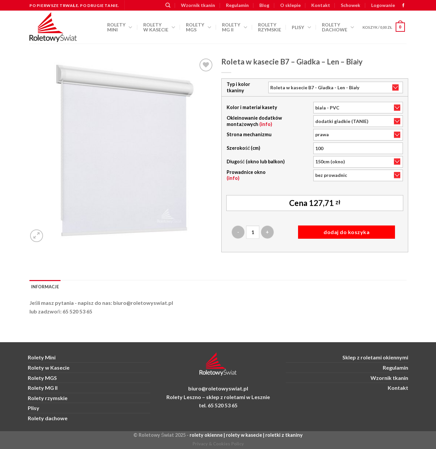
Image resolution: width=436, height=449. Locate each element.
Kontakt (320, 5)
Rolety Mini (119, 27)
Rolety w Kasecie (48, 367)
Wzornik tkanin (198, 5)
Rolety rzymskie (269, 27)
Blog (264, 5)
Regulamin (237, 5)
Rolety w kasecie (159, 27)
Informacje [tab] (45, 286)
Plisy (301, 27)
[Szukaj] (167, 5)
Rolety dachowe (338, 27)
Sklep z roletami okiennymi (375, 357)
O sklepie (290, 5)
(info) (265, 124)
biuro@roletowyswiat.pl (143, 303)
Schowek (350, 5)
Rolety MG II (234, 27)
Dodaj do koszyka (347, 232)
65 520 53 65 (77, 311)
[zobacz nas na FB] (403, 5)
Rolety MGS (198, 27)
